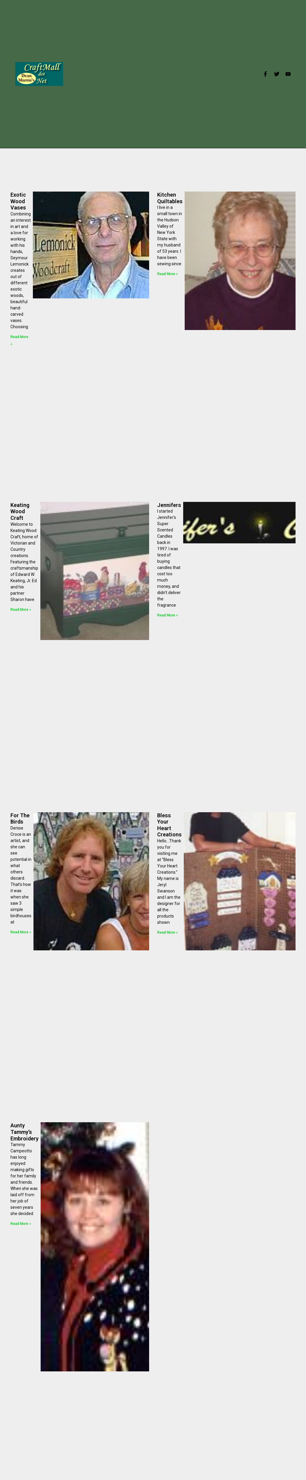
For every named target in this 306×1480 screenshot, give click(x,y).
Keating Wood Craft (19, 511)
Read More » (167, 274)
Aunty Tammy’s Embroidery (24, 1131)
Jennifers (169, 505)
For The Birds (20, 818)
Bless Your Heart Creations (169, 825)
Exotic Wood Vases (18, 201)
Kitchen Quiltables (170, 198)
